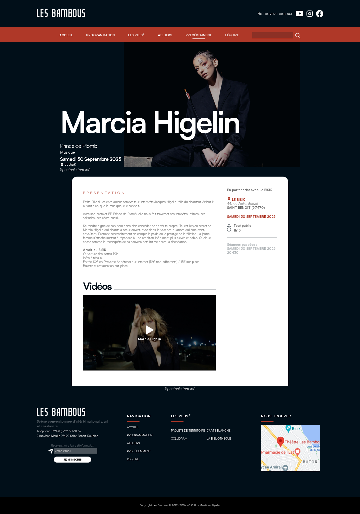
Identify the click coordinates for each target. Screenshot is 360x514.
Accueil (133, 427)
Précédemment (139, 451)
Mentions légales (210, 505)
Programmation (139, 435)
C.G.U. (192, 505)
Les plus (181, 416)
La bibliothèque (219, 438)
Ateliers (133, 443)
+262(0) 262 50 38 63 (66, 431)
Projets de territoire (188, 430)
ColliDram (179, 438)
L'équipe (133, 459)
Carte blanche (218, 430)
